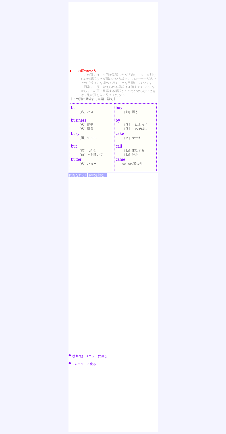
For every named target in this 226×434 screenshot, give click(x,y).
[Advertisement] (113, 34)
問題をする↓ (77, 175)
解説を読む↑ (97, 175)
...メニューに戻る (82, 364)
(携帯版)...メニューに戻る (88, 356)
